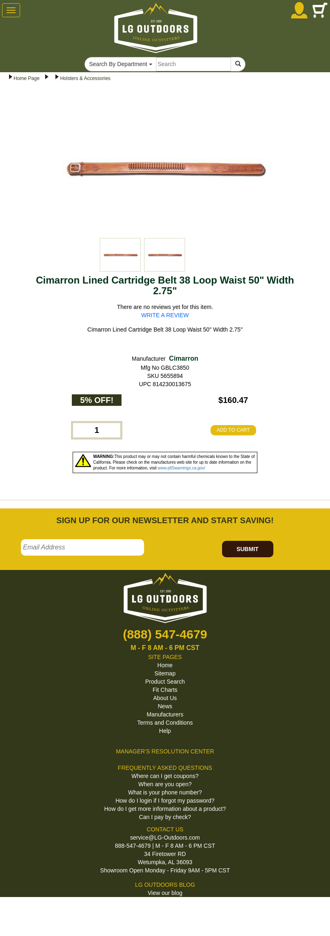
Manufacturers (165, 714)
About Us (165, 698)
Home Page (26, 78)
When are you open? (165, 784)
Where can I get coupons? (164, 776)
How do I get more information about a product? (165, 809)
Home (164, 665)
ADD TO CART (233, 430)
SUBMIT (247, 549)
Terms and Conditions (164, 722)
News (165, 706)
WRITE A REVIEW (165, 315)
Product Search (165, 681)
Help (165, 731)
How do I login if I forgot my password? (164, 800)
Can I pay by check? (165, 817)
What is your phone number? (165, 792)
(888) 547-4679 (165, 634)
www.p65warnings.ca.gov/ (181, 468)
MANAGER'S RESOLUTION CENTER (165, 751)
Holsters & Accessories (85, 78)
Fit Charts (165, 690)
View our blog (165, 893)
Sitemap (164, 673)
